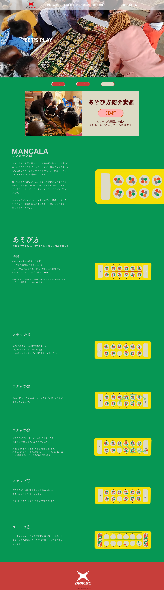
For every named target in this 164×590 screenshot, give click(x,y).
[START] (110, 113)
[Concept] (58, 84)
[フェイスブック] (130, 5)
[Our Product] (83, 84)
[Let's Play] (108, 84)
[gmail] (136, 5)
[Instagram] (125, 5)
